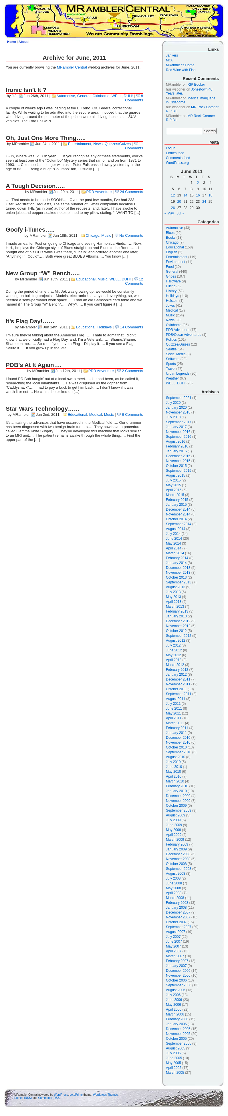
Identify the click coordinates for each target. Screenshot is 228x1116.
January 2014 (176, 563)
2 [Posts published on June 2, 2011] (198, 183)
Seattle (171, 349)
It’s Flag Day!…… (30, 321)
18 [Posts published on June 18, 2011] (210, 195)
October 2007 (176, 922)
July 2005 (173, 1053)
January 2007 (176, 966)
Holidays (105, 327)
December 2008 (178, 854)
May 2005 (173, 1063)
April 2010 (173, 776)
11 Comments (134, 146)
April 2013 (173, 602)
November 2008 (178, 859)
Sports (171, 364)
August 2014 (175, 529)
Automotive (66, 96)
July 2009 (173, 820)
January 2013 (176, 616)
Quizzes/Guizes (118, 144)
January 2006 (176, 1024)
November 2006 (178, 975)
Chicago (92, 235)
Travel (170, 369)
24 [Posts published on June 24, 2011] (204, 202)
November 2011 (178, 684)
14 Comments (131, 327)
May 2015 (173, 485)
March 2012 (175, 665)
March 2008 (175, 898)
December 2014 (178, 509)
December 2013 (178, 568)
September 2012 (178, 636)
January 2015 (176, 505)
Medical (95, 414)
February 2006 (177, 1019)
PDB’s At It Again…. (34, 365)
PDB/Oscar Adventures (183, 335)
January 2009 (176, 849)
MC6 (169, 60)
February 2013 (177, 611)
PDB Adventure (99, 192)
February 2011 (177, 728)
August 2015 (175, 475)
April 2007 (173, 951)
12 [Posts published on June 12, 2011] (173, 195)
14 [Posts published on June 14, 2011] (185, 195)
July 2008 (173, 878)
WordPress (61, 1094)
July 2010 (173, 762)
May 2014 (173, 543)
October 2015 (176, 466)
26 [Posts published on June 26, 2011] (173, 208)
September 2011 (178, 694)
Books (170, 238)
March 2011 (175, 723)
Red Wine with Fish (180, 70)
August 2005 (175, 1048)
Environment (175, 262)
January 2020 (176, 408)
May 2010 (173, 772)
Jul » (180, 213)
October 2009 (176, 806)
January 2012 (176, 675)
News (98, 144)
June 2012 (174, 650)
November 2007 (178, 917)
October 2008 (176, 864)
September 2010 (178, 752)
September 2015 (178, 471)
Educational (86, 279)
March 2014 (175, 553)
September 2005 (178, 1043)
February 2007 (177, 961)
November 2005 (178, 1034)
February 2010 (177, 786)
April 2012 (173, 660)
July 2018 (173, 417)
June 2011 (174, 708)
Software (172, 359)
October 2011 (176, 689)
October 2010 (176, 747)
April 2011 (173, 718)
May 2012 (173, 655)
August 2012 (175, 641)
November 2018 (178, 412)
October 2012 (176, 631)
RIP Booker (196, 85)
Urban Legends (177, 374)
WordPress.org (177, 163)
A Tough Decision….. (35, 185)
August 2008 (175, 874)
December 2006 (178, 971)
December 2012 (178, 621)
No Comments (131, 235)
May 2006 (173, 1005)
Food (170, 267)
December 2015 (178, 456)
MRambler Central (72, 67)
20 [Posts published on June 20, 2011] (179, 202)
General (83, 96)
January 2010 (176, 791)
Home (11, 41)
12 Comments (134, 281)
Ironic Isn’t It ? (26, 90)
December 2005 (178, 1029)
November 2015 (178, 461)
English (171, 252)
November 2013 (178, 573)
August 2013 (175, 587)
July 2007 (173, 937)
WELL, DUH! (122, 96)
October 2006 (176, 980)
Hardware (173, 281)
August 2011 (175, 699)
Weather (172, 378)
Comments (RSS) (49, 1097)
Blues (170, 233)
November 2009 (178, 801)
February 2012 (177, 670)
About (23, 41)
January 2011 (176, 733)
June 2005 (174, 1058)
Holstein (172, 301)
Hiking (170, 286)
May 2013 (173, 597)
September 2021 (178, 398)
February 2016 (177, 446)
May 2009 (173, 830)
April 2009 (173, 835)
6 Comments (132, 414)
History (171, 291)
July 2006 (173, 995)
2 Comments (132, 371)
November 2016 (178, 432)
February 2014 (177, 558)
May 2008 (173, 888)
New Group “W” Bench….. (43, 273)
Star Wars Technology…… (43, 408)
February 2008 (177, 903)
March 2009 (175, 840)
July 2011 (173, 704)
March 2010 (175, 781)
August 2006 (175, 990)
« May (169, 213)
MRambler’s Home (180, 65)
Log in (170, 148)
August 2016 (175, 441)
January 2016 (176, 451)
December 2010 (178, 738)
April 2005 (173, 1068)
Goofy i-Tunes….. (30, 229)
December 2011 (178, 679)
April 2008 (173, 893)
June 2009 (174, 825)
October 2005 (176, 1039)
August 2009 (175, 815)
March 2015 (175, 495)
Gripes (171, 276)
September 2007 (178, 927)
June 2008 (174, 883)
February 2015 (177, 500)
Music (106, 235)
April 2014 (173, 548)
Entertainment (79, 144)
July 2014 (173, 534)
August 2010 (175, 757)
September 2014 (178, 524)
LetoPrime (76, 1094)
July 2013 (173, 592)
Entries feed (175, 153)
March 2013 (175, 607)
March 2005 (175, 1073)
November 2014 (178, 514)
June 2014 (174, 539)
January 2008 (176, 908)
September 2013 (178, 582)
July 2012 (173, 645)
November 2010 (178, 742)
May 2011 (173, 713)
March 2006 (175, 1014)
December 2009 (178, 796)
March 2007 (175, 956)
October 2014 (176, 519)
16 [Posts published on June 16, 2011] (198, 195)
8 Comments (134, 98)
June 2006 (174, 1000)
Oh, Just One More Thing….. (46, 138)
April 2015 (173, 490)
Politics (171, 340)
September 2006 (178, 985)
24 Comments (131, 192)
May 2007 (173, 946)
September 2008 (178, 869)
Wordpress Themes (105, 1094)
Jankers (172, 55)
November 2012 (178, 626)
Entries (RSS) (23, 1097)
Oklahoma (100, 96)
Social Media (176, 354)
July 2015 (173, 480)
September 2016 (178, 437)
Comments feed (178, 158)
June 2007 (174, 942)
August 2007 (175, 932)
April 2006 (173, 1009)
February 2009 (177, 844)
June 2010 (174, 767)
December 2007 (178, 912)
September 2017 (178, 422)
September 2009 (178, 810)
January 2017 (176, 427)
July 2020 (173, 403)
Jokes (170, 306)
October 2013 (176, 577)
